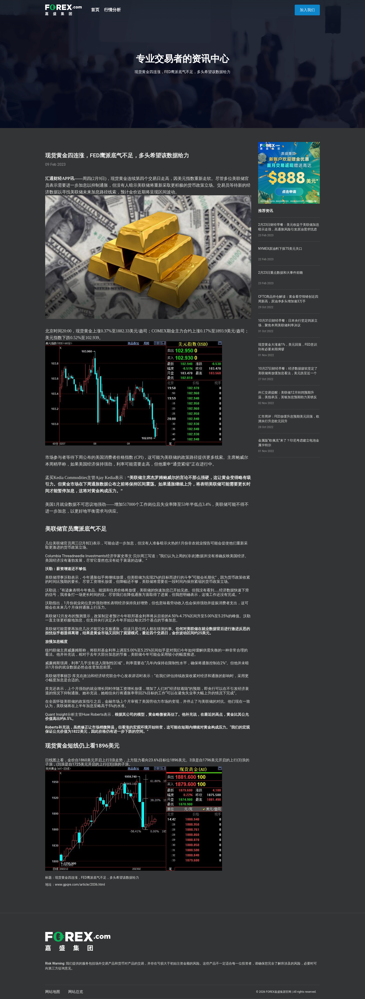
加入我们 (307, 10)
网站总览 (75, 991)
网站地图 (52, 991)
